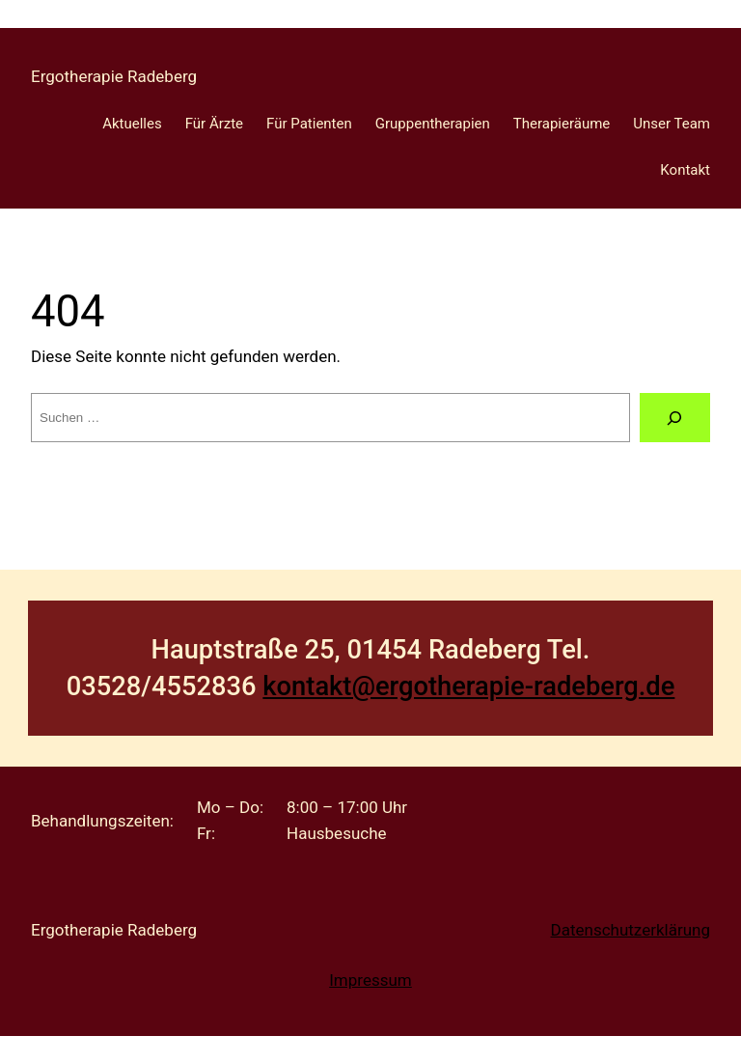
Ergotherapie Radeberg (114, 76)
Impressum (370, 980)
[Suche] (675, 417)
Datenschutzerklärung (630, 929)
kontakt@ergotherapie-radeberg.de (468, 686)
